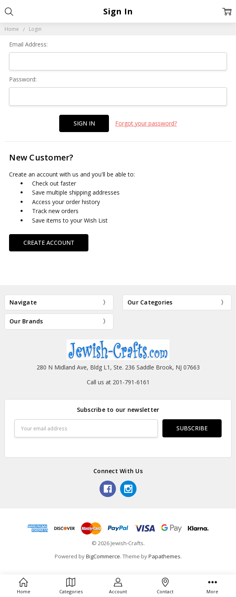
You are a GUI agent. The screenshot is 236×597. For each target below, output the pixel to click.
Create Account (48, 242)
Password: (23, 79)
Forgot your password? (146, 123)
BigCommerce (103, 556)
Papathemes (164, 556)
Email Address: (28, 44)
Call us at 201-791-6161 (118, 382)
